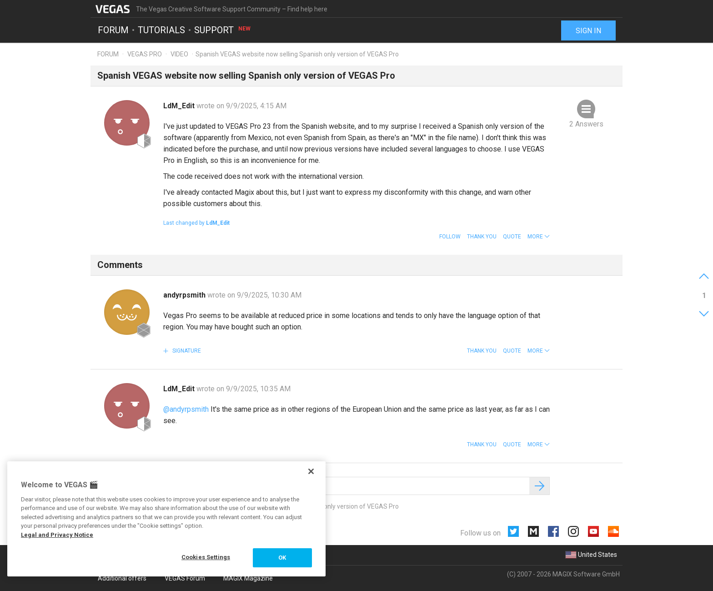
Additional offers (122, 578)
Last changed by (196, 223)
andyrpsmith (185, 295)
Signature (186, 351)
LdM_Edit (179, 105)
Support (222, 30)
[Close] (311, 471)
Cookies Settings (205, 557)
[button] (538, 236)
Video (179, 54)
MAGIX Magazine (248, 578)
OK (282, 557)
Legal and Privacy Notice (57, 534)
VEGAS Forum (185, 578)
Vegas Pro (144, 54)
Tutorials (161, 30)
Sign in (588, 30)
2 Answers (586, 124)
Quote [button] (512, 236)
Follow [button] (450, 236)
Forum (113, 30)
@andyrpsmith (186, 409)
